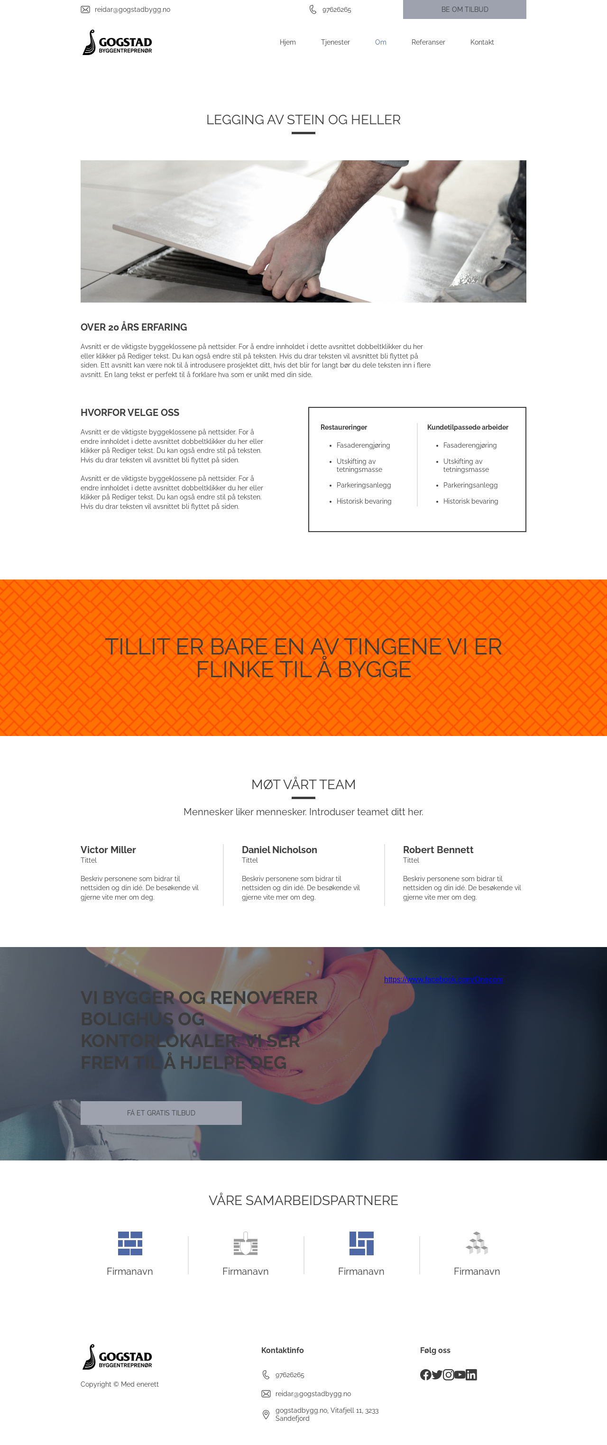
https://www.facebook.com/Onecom (443, 980)
